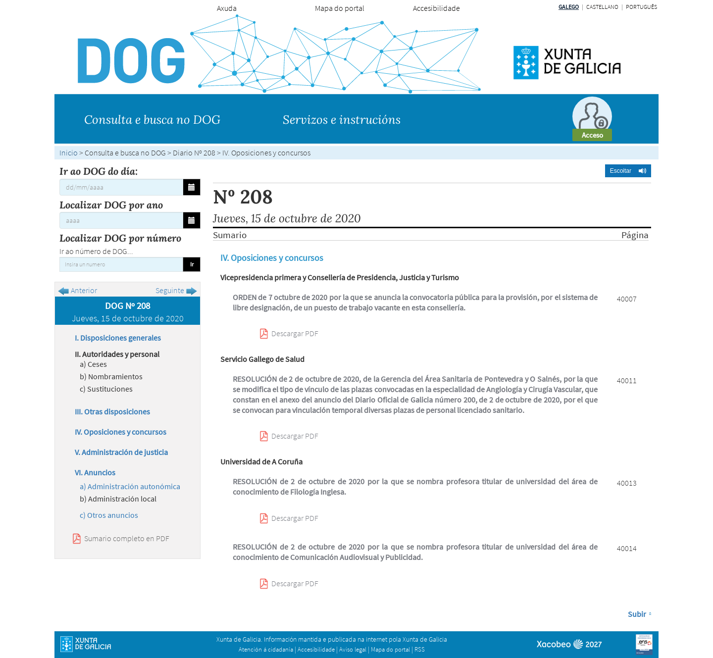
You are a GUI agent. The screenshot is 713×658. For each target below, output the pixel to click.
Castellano (602, 6)
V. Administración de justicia (121, 452)
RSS (419, 649)
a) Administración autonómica (130, 486)
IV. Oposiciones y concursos (120, 432)
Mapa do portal (339, 8)
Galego (569, 6)
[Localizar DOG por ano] (121, 220)
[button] (628, 170)
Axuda (227, 8)
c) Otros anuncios (109, 515)
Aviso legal (352, 649)
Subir (637, 614)
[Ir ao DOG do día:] (121, 187)
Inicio (68, 152)
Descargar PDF (294, 333)
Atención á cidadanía (266, 649)
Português (641, 6)
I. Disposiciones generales (118, 338)
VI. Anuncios (95, 472)
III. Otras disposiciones (112, 411)
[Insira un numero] (121, 264)
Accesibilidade (436, 8)
